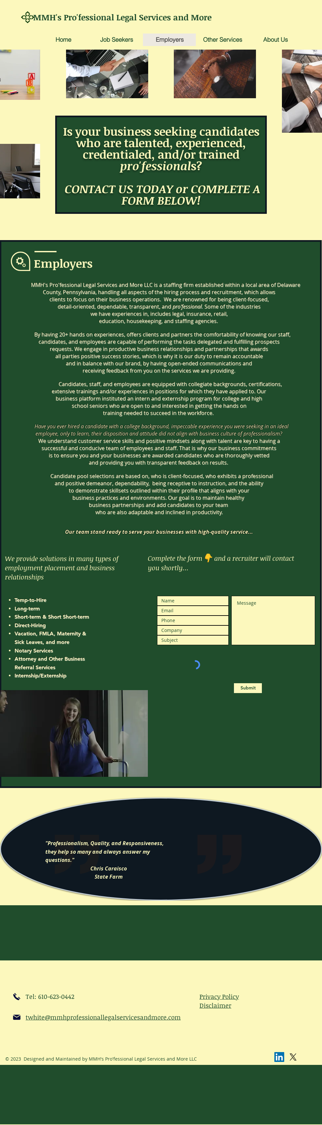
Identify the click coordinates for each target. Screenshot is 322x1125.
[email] (16, 1017)
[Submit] (248, 688)
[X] (293, 1057)
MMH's (48, 17)
